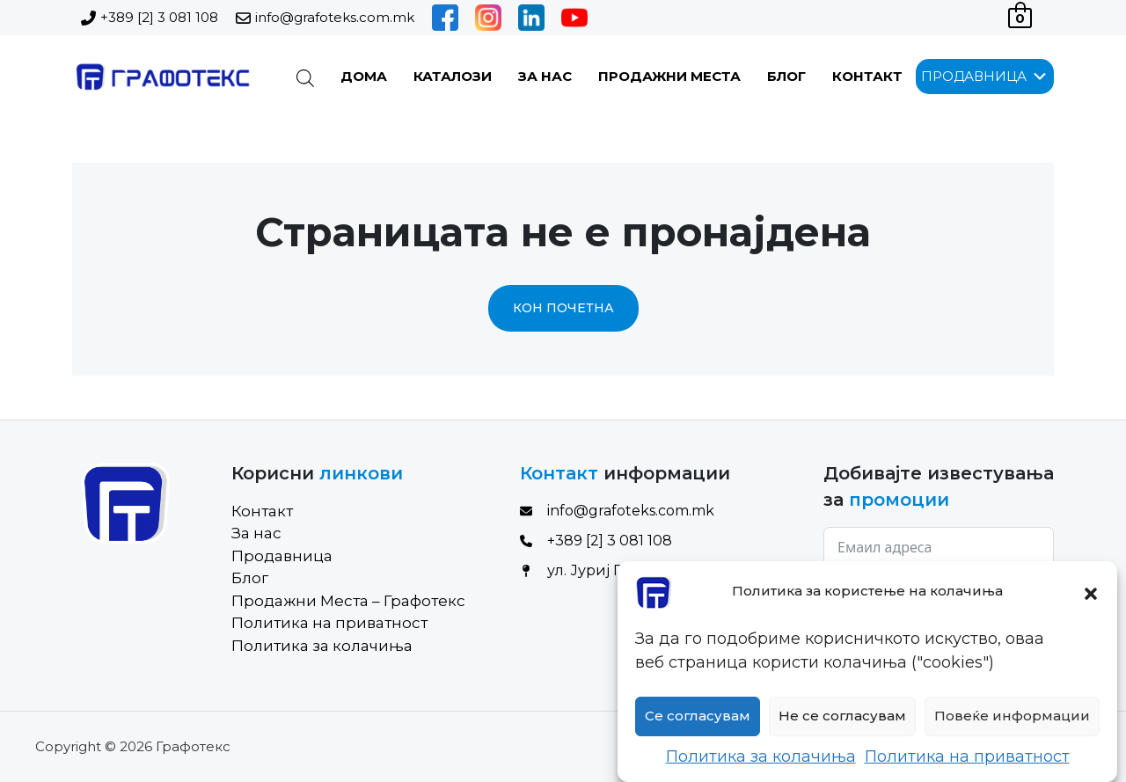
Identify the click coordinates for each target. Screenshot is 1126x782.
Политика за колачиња (761, 766)
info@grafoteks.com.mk (334, 17)
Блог (786, 76)
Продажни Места (669, 76)
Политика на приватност (967, 766)
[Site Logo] (161, 77)
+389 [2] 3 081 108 (159, 17)
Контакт (867, 76)
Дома (363, 76)
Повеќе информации (1012, 725)
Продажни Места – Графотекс (348, 601)
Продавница (282, 556)
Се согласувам (697, 725)
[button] (1091, 601)
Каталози (452, 76)
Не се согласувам (842, 725)
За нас (545, 76)
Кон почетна (563, 308)
